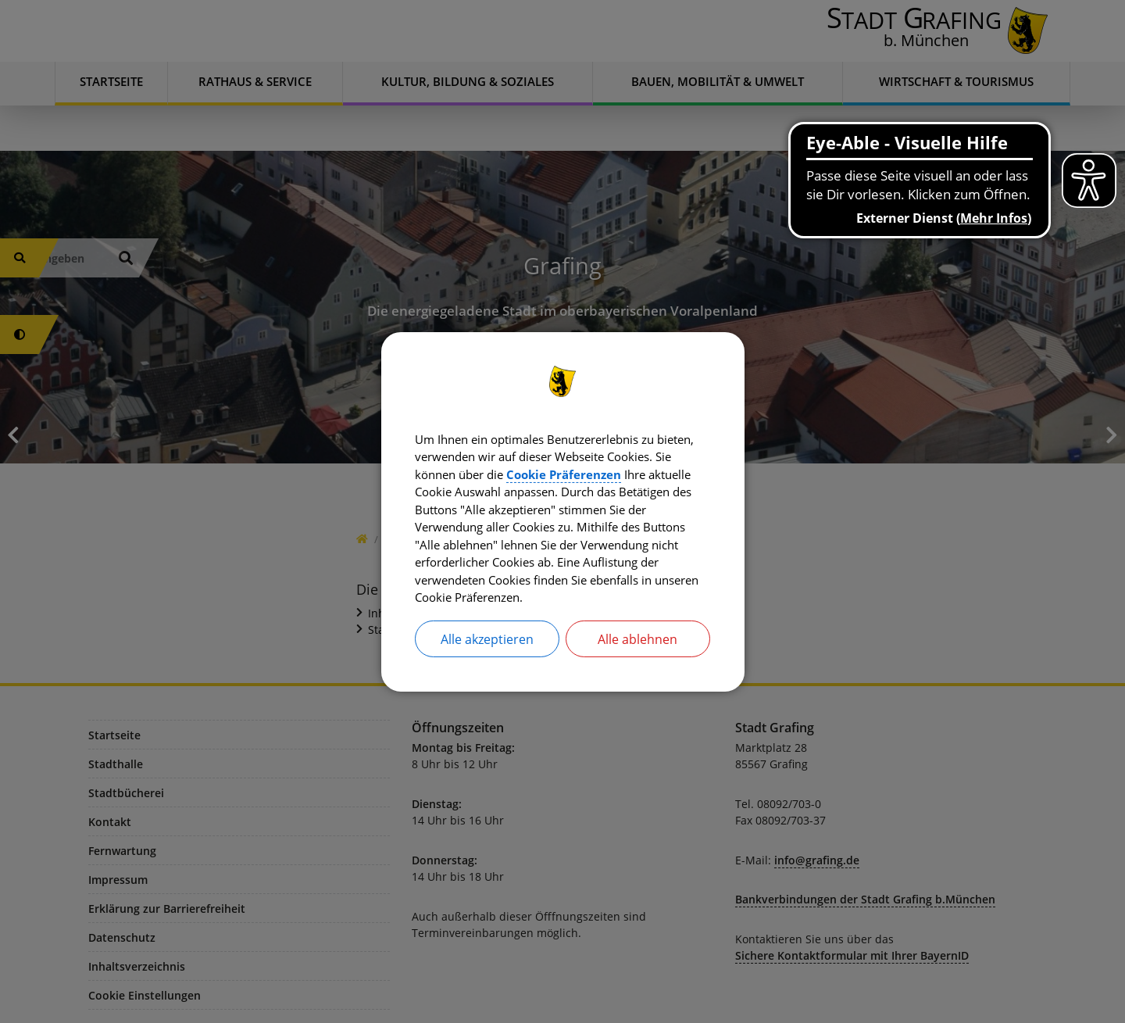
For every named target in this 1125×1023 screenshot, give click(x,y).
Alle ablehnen (637, 644)
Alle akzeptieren (487, 644)
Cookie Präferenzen (648, 471)
